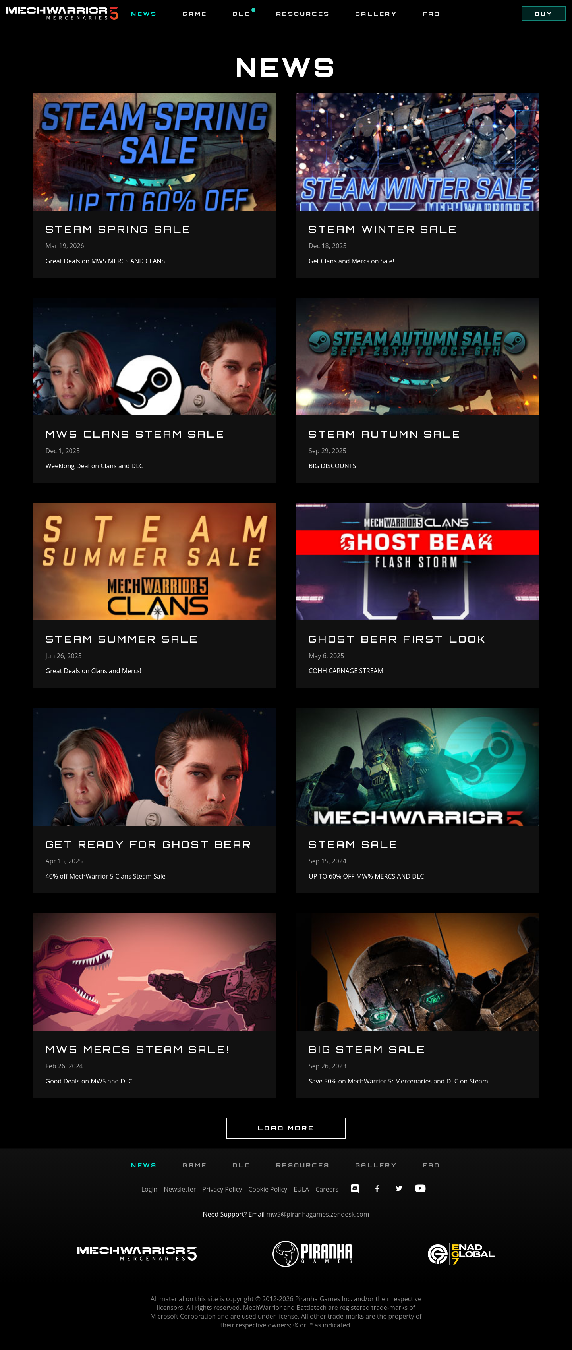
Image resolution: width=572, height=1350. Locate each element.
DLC (243, 13)
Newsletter (180, 1197)
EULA (301, 1197)
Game (194, 13)
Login (149, 1197)
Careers (326, 1197)
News (144, 13)
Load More (286, 1136)
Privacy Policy (222, 1197)
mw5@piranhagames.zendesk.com (317, 1222)
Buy (543, 13)
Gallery (376, 13)
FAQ (432, 13)
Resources (303, 13)
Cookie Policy (267, 1197)
